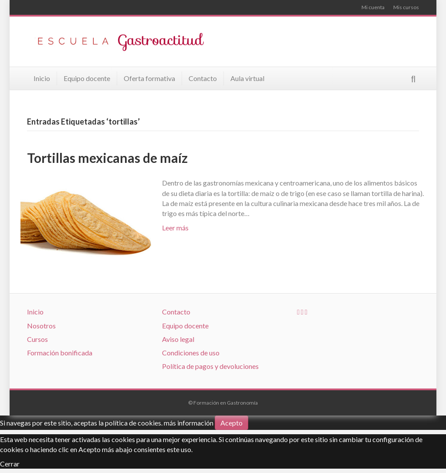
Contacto (203, 78)
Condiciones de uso (191, 352)
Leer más (175, 227)
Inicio (42, 78)
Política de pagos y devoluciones (210, 366)
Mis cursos (406, 7)
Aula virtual (247, 78)
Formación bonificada (59, 352)
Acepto (231, 423)
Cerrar (10, 463)
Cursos (37, 339)
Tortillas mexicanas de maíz (107, 158)
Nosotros (41, 325)
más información (188, 423)
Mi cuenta (373, 7)
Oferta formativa (149, 78)
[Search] (413, 79)
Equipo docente (87, 78)
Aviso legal (178, 339)
